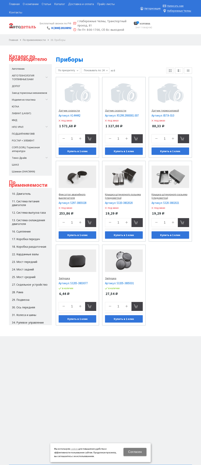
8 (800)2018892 (61, 28)
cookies (74, 448)
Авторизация (152, 8)
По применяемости (34, 40)
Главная (13, 40)
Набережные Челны (179, 10)
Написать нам (175, 5)
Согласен (135, 452)
